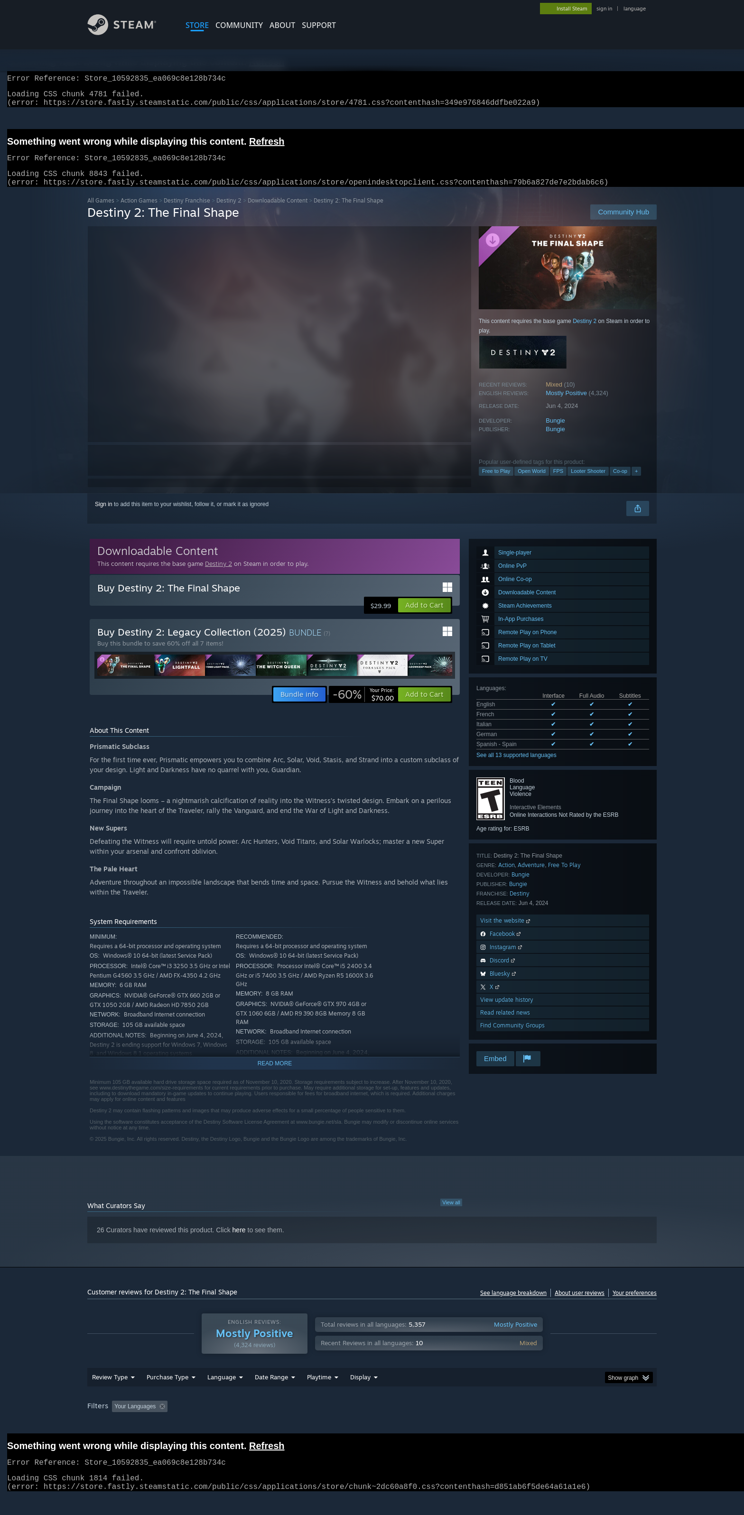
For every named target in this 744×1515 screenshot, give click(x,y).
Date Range (271, 1395)
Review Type (110, 1395)
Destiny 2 (229, 211)
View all (451, 1214)
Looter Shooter (588, 482)
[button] (424, 616)
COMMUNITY (239, 25)
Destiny (520, 904)
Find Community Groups (512, 1036)
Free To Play (564, 876)
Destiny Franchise (187, 211)
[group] (372, 1425)
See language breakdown (513, 1304)
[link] (363, 705)
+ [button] (636, 482)
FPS (558, 482)
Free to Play (496, 482)
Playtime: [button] (304, 1424)
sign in (604, 8)
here (239, 1241)
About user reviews (579, 1304)
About (282, 25)
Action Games (139, 211)
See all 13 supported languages (516, 766)
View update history (506, 1011)
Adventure (531, 876)
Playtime (319, 1395)
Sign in (103, 515)
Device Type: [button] (574, 1424)
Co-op (620, 482)
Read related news (505, 1023)
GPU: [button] (532, 1424)
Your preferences (635, 1304)
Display (360, 1395)
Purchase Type (167, 1395)
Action (506, 876)
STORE (197, 25)
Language (221, 1395)
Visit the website (506, 931)
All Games (100, 211)
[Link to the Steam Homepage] (129, 32)
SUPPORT (319, 25)
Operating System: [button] (451, 1424)
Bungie (555, 431)
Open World (532, 482)
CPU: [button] (501, 1424)
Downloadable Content (277, 211)
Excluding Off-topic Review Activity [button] (231, 1424)
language (634, 8)
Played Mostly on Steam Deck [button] (372, 1424)
